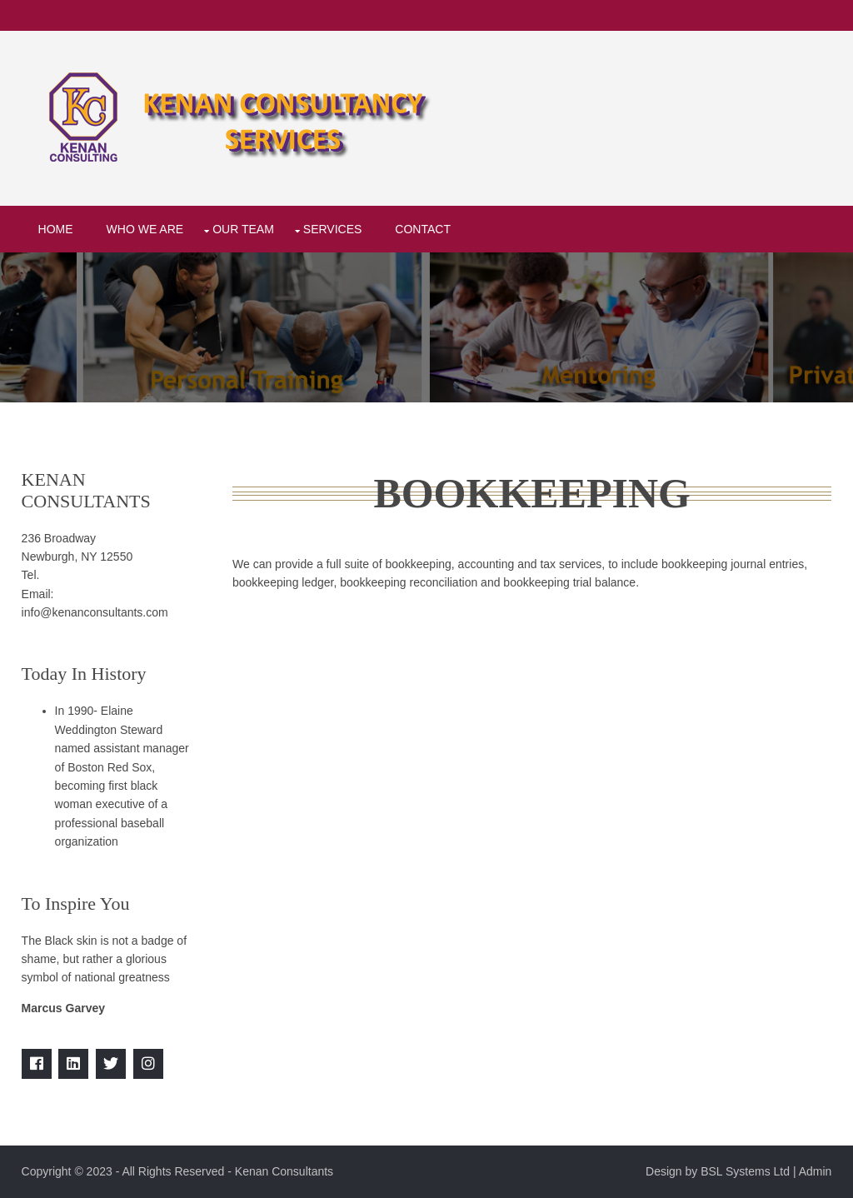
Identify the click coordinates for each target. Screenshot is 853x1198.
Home (55, 229)
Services (332, 229)
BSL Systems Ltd (745, 1171)
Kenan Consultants (284, 1171)
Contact (423, 229)
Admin (815, 1171)
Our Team (243, 229)
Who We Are (145, 229)
